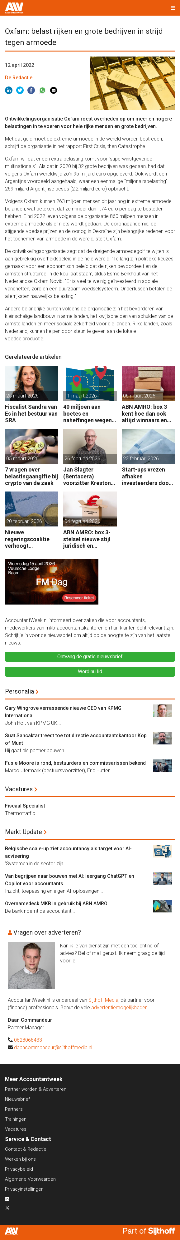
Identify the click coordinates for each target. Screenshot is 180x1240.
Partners (14, 1109)
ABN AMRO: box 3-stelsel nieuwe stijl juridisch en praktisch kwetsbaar (89, 539)
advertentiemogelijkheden (119, 1007)
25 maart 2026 (22, 396)
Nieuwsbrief (17, 1099)
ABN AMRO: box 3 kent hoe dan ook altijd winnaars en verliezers (144, 413)
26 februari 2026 (82, 459)
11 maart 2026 (80, 396)
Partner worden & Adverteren (35, 1089)
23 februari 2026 (141, 459)
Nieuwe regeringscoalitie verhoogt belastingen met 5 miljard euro (28, 539)
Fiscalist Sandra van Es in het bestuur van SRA (31, 413)
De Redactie (18, 78)
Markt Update (23, 832)
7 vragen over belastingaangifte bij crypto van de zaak (31, 476)
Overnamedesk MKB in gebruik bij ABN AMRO (56, 904)
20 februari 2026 (24, 521)
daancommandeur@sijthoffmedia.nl (53, 1047)
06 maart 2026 (139, 396)
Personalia (19, 691)
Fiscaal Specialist (25, 806)
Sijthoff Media (103, 1000)
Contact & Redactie (25, 1149)
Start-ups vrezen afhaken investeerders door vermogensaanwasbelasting (147, 476)
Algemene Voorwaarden (30, 1179)
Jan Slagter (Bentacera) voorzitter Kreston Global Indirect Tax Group (87, 476)
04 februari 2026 (82, 521)
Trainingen (15, 1119)
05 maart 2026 (22, 459)
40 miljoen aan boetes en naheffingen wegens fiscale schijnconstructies (89, 413)
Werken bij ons (20, 1159)
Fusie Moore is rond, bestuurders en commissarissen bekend (75, 763)
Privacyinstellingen (24, 1189)
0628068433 (28, 1040)
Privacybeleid (19, 1169)
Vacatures (19, 789)
